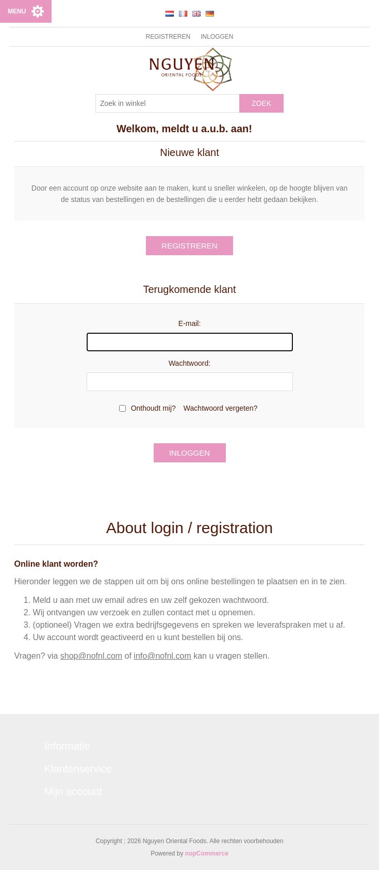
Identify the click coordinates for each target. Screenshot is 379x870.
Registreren (167, 36)
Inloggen (217, 36)
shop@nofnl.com (91, 655)
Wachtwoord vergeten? (220, 408)
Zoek (261, 103)
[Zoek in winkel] (167, 103)
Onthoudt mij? (153, 408)
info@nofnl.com (162, 655)
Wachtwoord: (189, 363)
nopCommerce (206, 853)
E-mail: (189, 323)
